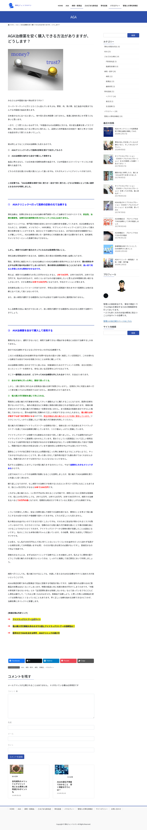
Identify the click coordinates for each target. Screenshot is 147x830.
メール (11, 733)
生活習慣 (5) (110, 106)
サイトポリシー (102, 809)
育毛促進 (57, 809)
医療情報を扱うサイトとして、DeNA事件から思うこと (126, 247)
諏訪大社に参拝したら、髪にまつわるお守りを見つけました (126, 173)
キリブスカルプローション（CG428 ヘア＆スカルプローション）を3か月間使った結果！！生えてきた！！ (127, 160)
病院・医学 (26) (110, 71)
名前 (10, 722)
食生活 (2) (109, 101)
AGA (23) (107, 51)
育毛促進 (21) (109, 91)
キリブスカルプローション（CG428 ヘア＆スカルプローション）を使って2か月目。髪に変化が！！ (127, 190)
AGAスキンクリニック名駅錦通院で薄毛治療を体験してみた (126, 130)
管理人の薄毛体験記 (85, 809)
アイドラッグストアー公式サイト (27, 619)
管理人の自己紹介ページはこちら (117, 321)
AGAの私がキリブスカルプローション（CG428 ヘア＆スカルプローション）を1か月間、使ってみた (127, 206)
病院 (36, 667)
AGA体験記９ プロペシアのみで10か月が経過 (126, 234)
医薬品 (41, 667)
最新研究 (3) (110, 86)
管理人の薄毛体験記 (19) (113, 116)
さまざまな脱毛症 (44, 809)
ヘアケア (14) (111, 96)
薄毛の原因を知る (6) (112, 46)
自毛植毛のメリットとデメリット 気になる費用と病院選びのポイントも (19, 786)
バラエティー (50, 667)
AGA (22, 667)
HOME (12, 809)
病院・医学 (29, 667)
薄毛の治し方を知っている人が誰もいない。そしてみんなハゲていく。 (126, 144)
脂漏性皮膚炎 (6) (112, 66)
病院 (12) (109, 76)
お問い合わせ (116, 809)
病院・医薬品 (29, 809)
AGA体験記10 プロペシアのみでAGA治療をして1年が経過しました (127, 221)
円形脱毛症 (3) (111, 61)
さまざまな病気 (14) (111, 56)
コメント (13, 691)
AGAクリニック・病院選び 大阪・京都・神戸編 (126, 260)
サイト (11, 745)
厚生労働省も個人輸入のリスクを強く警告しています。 (67, 416)
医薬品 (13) (110, 81)
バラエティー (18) (110, 111)
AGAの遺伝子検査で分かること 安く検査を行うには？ (64, 785)
